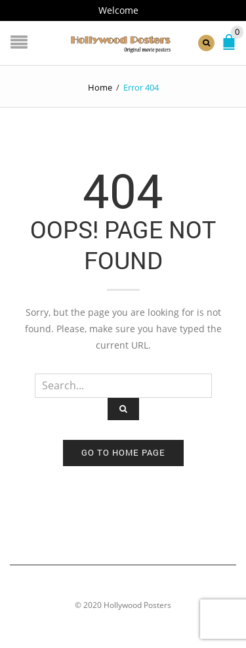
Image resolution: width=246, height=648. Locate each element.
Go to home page (123, 452)
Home (100, 87)
